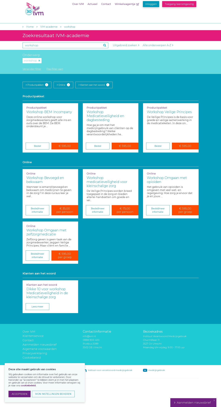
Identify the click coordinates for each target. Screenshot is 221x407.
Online (63, 84)
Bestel (37, 146)
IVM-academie (48, 26)
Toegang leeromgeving (179, 4)
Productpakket (37, 84)
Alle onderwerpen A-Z (158, 45)
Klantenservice (33, 336)
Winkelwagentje (125, 4)
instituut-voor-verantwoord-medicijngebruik (110, 370)
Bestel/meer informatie (37, 210)
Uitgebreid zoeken (126, 45)
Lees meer (37, 306)
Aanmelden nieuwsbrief (40, 344)
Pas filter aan (54, 68)
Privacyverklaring (35, 353)
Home (30, 26)
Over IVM (78, 4)
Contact (106, 4)
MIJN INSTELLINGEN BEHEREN (53, 394)
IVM (44, 9)
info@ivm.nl (89, 336)
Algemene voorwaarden (40, 349)
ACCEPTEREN (19, 394)
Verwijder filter (32, 68)
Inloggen (151, 4)
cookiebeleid (28, 385)
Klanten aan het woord (94, 84)
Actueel (92, 4)
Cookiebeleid (32, 357)
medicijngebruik (156, 370)
